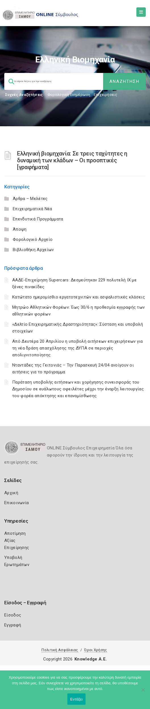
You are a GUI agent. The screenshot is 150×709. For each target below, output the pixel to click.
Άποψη (20, 229)
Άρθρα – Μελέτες (30, 198)
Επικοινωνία (16, 502)
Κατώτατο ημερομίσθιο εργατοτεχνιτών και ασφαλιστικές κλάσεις (78, 297)
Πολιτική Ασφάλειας (59, 650)
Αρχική (11, 492)
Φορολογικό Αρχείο (33, 239)
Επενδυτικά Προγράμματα (38, 219)
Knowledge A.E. (90, 659)
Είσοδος (12, 615)
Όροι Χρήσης (95, 650)
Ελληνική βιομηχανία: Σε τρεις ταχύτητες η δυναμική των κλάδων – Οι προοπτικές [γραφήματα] (72, 160)
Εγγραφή (12, 625)
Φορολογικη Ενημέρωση (68, 94)
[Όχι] (143, 692)
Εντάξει (76, 699)
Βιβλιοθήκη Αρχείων (33, 249)
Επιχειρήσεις (105, 94)
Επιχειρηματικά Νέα (32, 208)
